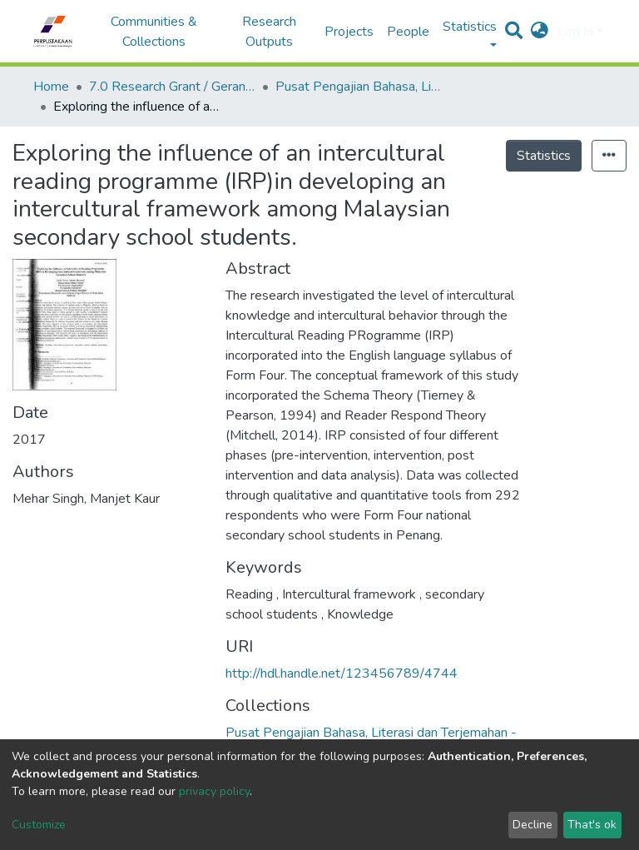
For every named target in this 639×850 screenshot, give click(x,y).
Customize (39, 825)
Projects (349, 31)
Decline (532, 825)
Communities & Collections (154, 31)
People (408, 31)
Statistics (544, 156)
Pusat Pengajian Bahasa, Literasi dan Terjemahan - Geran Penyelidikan (358, 86)
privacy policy (214, 791)
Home (51, 86)
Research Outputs (269, 31)
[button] (539, 32)
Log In (575, 31)
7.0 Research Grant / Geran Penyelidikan (172, 86)
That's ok (592, 825)
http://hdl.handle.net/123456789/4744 (341, 673)
